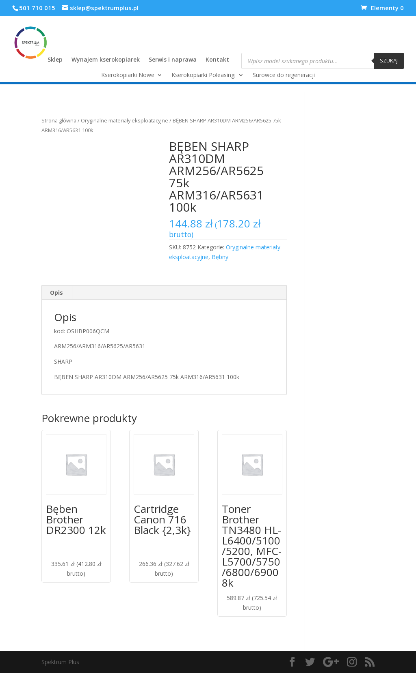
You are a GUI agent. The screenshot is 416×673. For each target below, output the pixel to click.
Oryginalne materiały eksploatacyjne (124, 120)
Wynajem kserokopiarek (106, 60)
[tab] (56, 293)
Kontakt (217, 60)
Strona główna (58, 120)
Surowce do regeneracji (284, 75)
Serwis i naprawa (173, 60)
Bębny (220, 257)
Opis (56, 292)
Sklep (55, 60)
